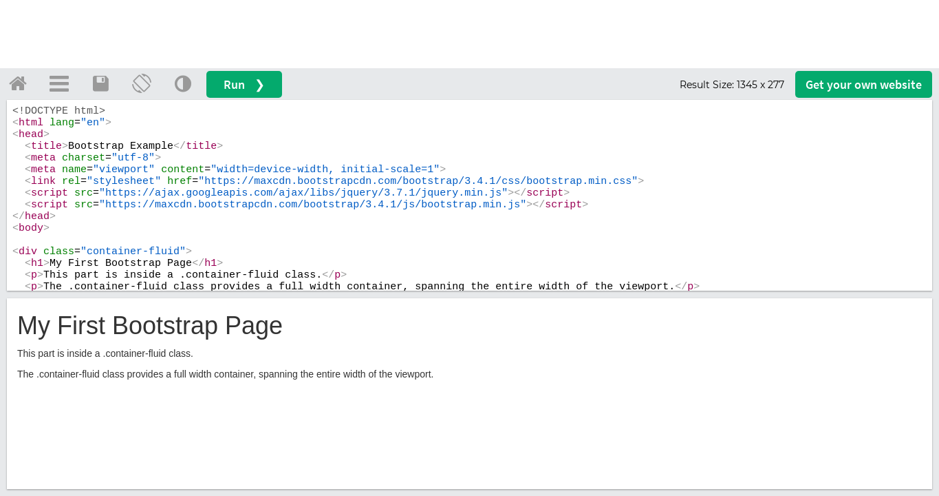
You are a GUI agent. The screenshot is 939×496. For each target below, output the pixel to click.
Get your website (864, 84)
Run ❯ (244, 84)
